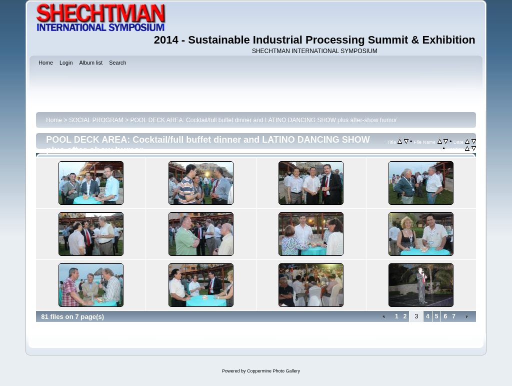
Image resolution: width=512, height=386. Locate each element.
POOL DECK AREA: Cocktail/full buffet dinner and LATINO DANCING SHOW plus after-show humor (263, 120)
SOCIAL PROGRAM (96, 120)
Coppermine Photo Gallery (273, 370)
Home (54, 120)
